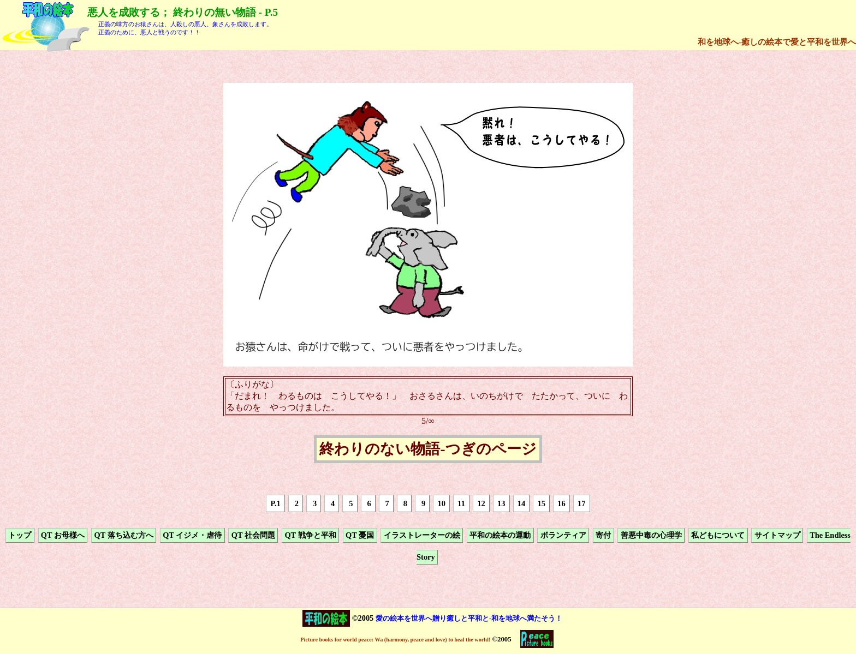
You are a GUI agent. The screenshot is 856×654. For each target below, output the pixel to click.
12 (481, 503)
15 (541, 503)
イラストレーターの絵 (422, 535)
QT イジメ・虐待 (192, 535)
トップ (19, 535)
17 (581, 503)
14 (521, 503)
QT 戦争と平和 (310, 535)
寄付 (603, 535)
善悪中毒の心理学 (651, 535)
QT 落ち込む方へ (123, 535)
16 (561, 503)
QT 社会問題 (253, 535)
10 (441, 503)
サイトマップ (777, 535)
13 (501, 503)
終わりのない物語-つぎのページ (427, 449)
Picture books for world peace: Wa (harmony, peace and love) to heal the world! (395, 640)
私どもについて (718, 535)
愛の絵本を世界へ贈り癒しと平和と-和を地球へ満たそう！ (469, 618)
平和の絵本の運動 (500, 535)
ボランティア (563, 535)
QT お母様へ (63, 535)
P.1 (276, 503)
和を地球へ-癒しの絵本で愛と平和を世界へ (777, 41)
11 (461, 503)
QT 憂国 (360, 535)
